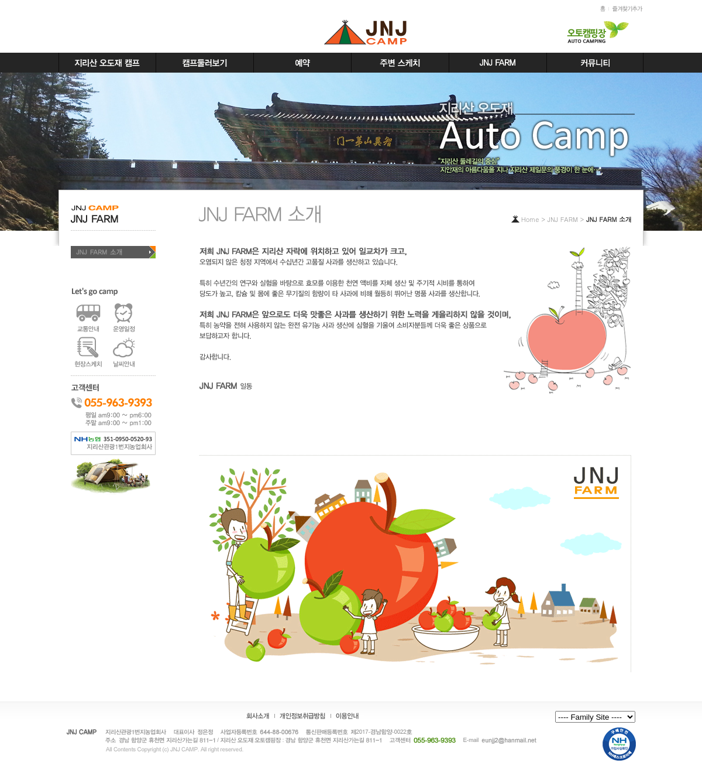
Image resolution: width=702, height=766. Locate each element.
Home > (534, 219)
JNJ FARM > (567, 219)
